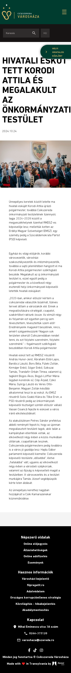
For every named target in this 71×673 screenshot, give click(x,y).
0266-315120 (35, 633)
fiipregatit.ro (35, 585)
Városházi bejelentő (35, 578)
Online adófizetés (35, 556)
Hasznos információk (35, 572)
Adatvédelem (36, 591)
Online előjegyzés (36, 544)
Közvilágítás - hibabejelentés (35, 604)
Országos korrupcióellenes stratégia (35, 597)
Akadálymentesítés (35, 610)
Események (35, 562)
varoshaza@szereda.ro (35, 640)
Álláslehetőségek (35, 550)
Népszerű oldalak (35, 537)
